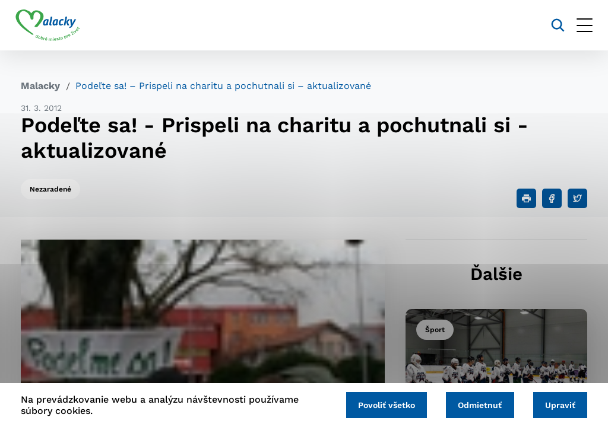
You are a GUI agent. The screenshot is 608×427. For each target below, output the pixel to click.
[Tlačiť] (526, 198)
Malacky (40, 85)
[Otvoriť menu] (579, 25)
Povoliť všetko (381, 404)
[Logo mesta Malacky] (53, 25)
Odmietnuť (477, 404)
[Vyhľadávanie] (552, 25)
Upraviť (559, 404)
